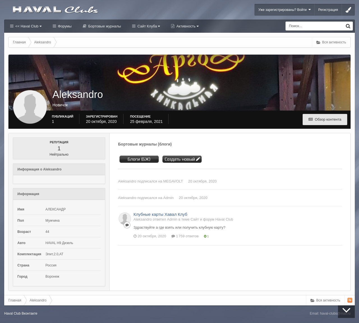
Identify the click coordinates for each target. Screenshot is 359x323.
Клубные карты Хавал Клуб (160, 214)
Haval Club (12, 313)
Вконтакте (29, 313)
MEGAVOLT (173, 181)
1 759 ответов (185, 236)
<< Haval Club (28, 26)
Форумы (64, 26)
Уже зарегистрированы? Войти (284, 10)
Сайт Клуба (148, 26)
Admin (168, 198)
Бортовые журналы (104, 26)
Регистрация (328, 10)
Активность (187, 26)
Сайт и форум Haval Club (211, 219)
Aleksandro (127, 181)
